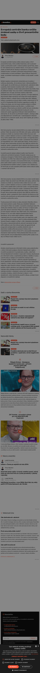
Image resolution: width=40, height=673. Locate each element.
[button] (20, 656)
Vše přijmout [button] (13, 666)
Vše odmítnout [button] (26, 666)
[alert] (20, 336)
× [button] (38, 646)
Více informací (35, 654)
